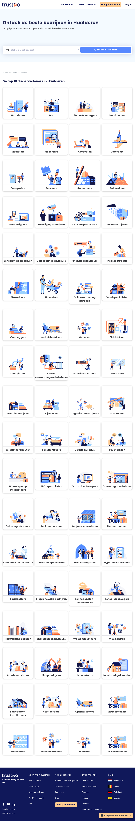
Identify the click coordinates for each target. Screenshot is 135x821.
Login (128, 4)
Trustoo (5, 73)
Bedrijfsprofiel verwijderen (66, 780)
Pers (31, 803)
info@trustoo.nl (8, 809)
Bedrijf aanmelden (110, 4)
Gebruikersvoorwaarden (92, 809)
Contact (85, 792)
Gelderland (14, 73)
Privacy (85, 798)
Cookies (85, 803)
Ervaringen (59, 792)
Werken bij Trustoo (90, 786)
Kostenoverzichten (36, 792)
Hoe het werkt (35, 780)
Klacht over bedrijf (36, 798)
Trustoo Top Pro (62, 786)
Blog (57, 798)
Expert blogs (34, 786)
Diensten (67, 4)
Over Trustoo (87, 4)
